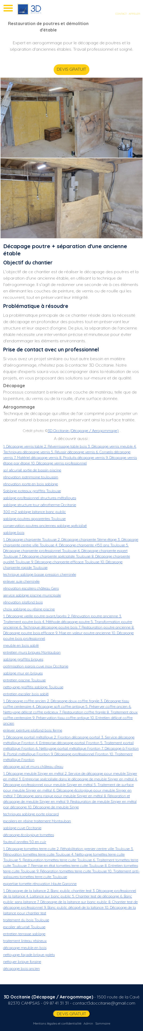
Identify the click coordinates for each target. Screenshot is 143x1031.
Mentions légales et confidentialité (57, 1023)
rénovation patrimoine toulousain (30, 477)
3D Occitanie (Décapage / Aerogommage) (83, 430)
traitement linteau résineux (25, 940)
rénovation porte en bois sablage (30, 484)
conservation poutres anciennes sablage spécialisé (45, 525)
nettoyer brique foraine (22, 961)
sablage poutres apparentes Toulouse (34, 518)
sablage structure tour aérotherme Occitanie (39, 504)
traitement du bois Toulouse (26, 920)
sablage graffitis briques (23, 659)
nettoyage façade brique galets (29, 954)
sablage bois (13, 532)
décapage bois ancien (21, 968)
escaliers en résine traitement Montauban (37, 821)
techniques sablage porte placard (31, 814)
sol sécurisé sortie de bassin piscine (32, 470)
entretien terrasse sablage (24, 933)
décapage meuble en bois (24, 947)
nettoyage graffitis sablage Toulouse (33, 687)
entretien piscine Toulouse (24, 680)
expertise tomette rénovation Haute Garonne (40, 883)
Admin (88, 1023)
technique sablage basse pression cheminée (39, 574)
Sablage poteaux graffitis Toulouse (32, 491)
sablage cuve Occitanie (22, 828)
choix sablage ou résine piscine (29, 609)
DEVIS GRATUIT (73, 69)
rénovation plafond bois (23, 602)
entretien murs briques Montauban (32, 652)
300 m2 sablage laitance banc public (34, 511)
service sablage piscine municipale (32, 595)
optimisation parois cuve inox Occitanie (35, 666)
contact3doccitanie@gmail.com (104, 1003)
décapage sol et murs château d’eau (33, 766)
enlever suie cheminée (21, 581)
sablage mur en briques (23, 673)
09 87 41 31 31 (56, 1003)
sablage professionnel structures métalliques (39, 497)
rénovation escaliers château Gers (31, 588)
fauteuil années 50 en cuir (24, 841)
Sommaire (102, 1023)
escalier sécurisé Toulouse (24, 927)
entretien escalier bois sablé (26, 694)
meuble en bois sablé (21, 645)
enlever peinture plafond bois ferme (32, 730)
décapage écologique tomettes (28, 834)
